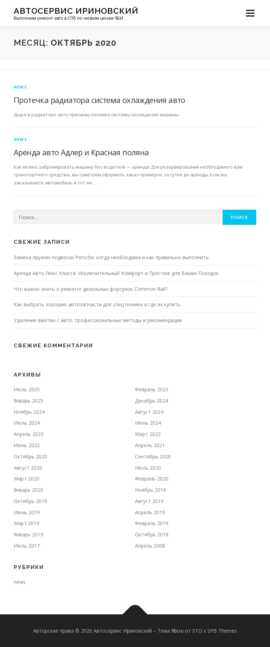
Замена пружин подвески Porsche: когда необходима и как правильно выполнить (111, 257)
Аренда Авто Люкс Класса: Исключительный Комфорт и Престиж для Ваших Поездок (116, 273)
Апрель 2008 (150, 545)
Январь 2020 (28, 489)
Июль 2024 (27, 422)
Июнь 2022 (27, 445)
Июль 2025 (27, 389)
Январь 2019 (28, 534)
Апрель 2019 (150, 512)
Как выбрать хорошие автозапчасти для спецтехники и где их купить (97, 304)
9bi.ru (177, 630)
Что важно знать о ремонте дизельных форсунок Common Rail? (90, 289)
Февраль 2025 (151, 389)
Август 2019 (149, 501)
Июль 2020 (148, 467)
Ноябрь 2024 (29, 412)
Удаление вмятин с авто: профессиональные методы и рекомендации (98, 320)
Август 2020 (28, 467)
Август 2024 (149, 412)
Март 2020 (26, 478)
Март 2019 (26, 523)
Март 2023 (148, 434)
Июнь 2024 (148, 422)
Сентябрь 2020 (153, 456)
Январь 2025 (28, 400)
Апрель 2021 (150, 445)
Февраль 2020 (151, 478)
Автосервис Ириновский (76, 10)
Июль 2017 (27, 545)
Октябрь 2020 (30, 456)
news (20, 87)
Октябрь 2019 (30, 501)
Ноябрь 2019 (150, 489)
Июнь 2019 (27, 512)
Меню (250, 13)
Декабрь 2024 (151, 400)
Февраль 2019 (151, 523)
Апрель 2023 (29, 434)
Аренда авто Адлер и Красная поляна (81, 152)
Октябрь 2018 (151, 534)
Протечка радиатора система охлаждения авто (99, 99)
